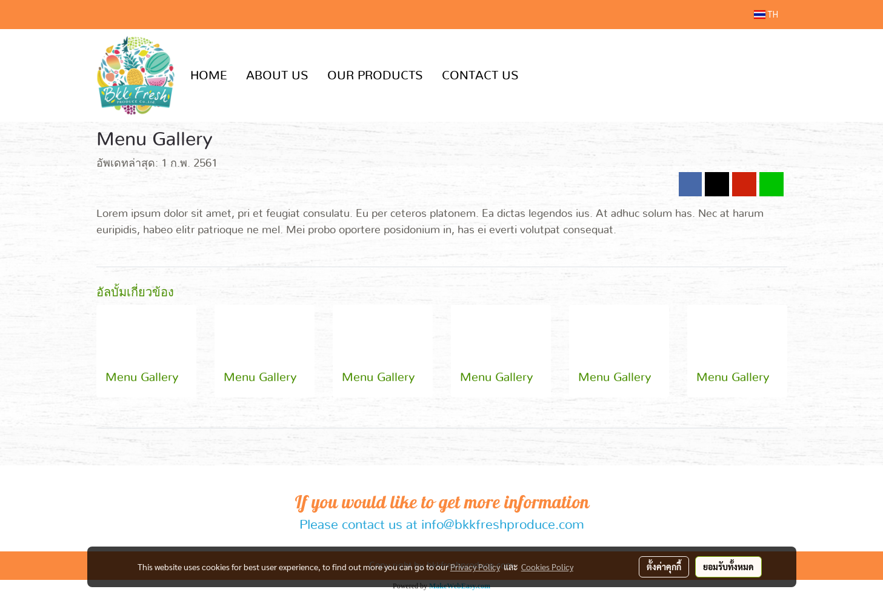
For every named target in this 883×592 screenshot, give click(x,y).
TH (766, 14)
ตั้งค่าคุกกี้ (664, 566)
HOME (208, 76)
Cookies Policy (547, 566)
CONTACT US (480, 76)
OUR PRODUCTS (375, 76)
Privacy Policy (475, 566)
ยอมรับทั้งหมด (728, 566)
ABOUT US (277, 76)
